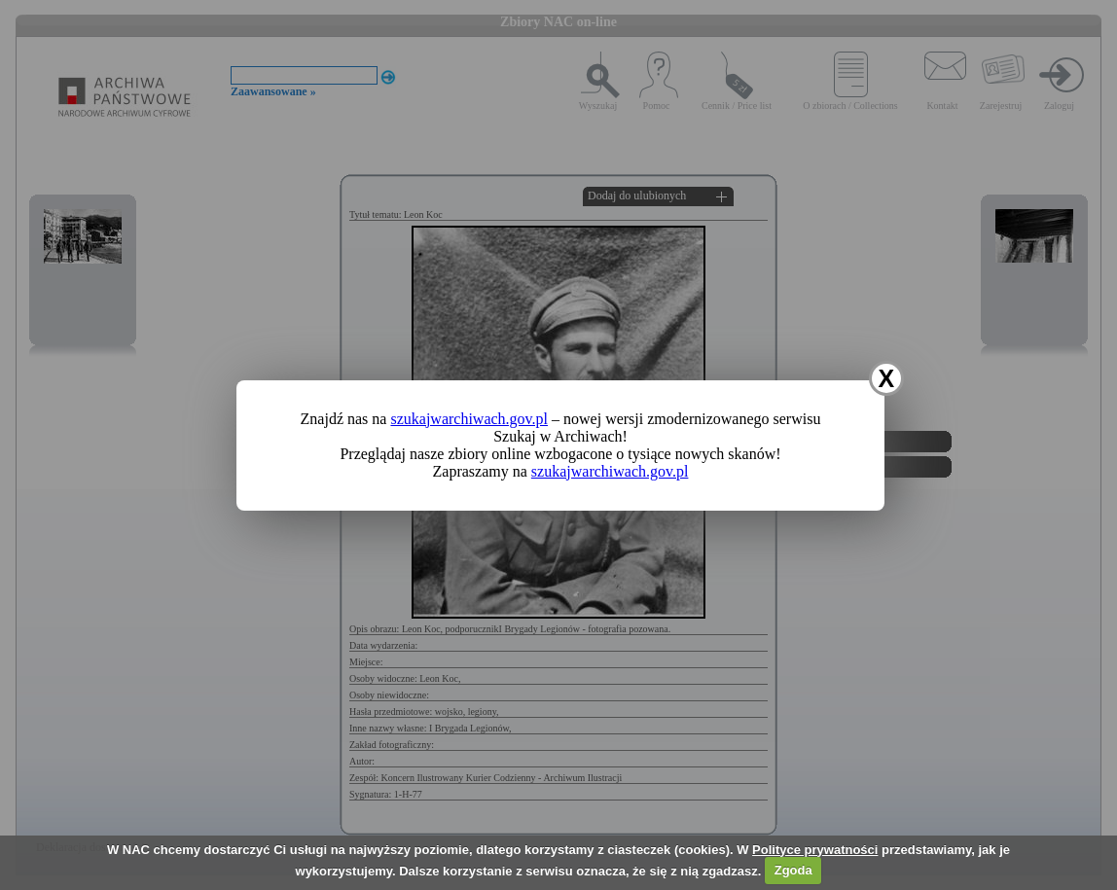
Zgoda (793, 870)
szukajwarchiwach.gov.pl (469, 418)
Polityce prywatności (815, 849)
